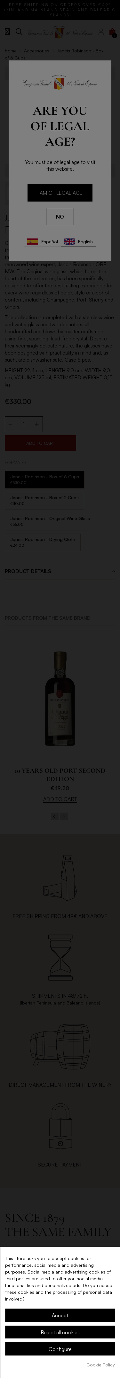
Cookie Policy (100, 1364)
